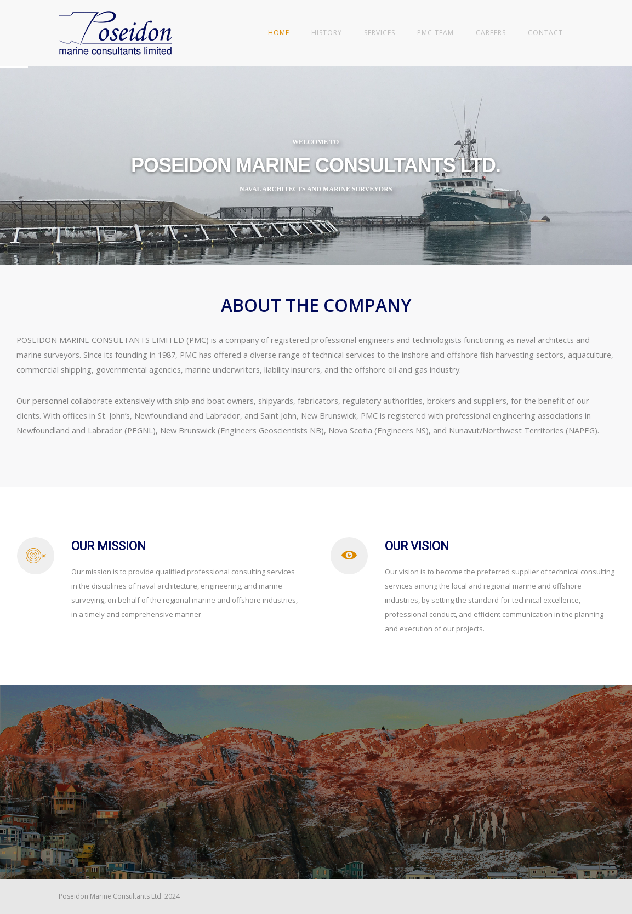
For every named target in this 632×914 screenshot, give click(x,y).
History (326, 32)
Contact (545, 32)
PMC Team (435, 32)
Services (379, 32)
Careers (491, 32)
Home (278, 32)
